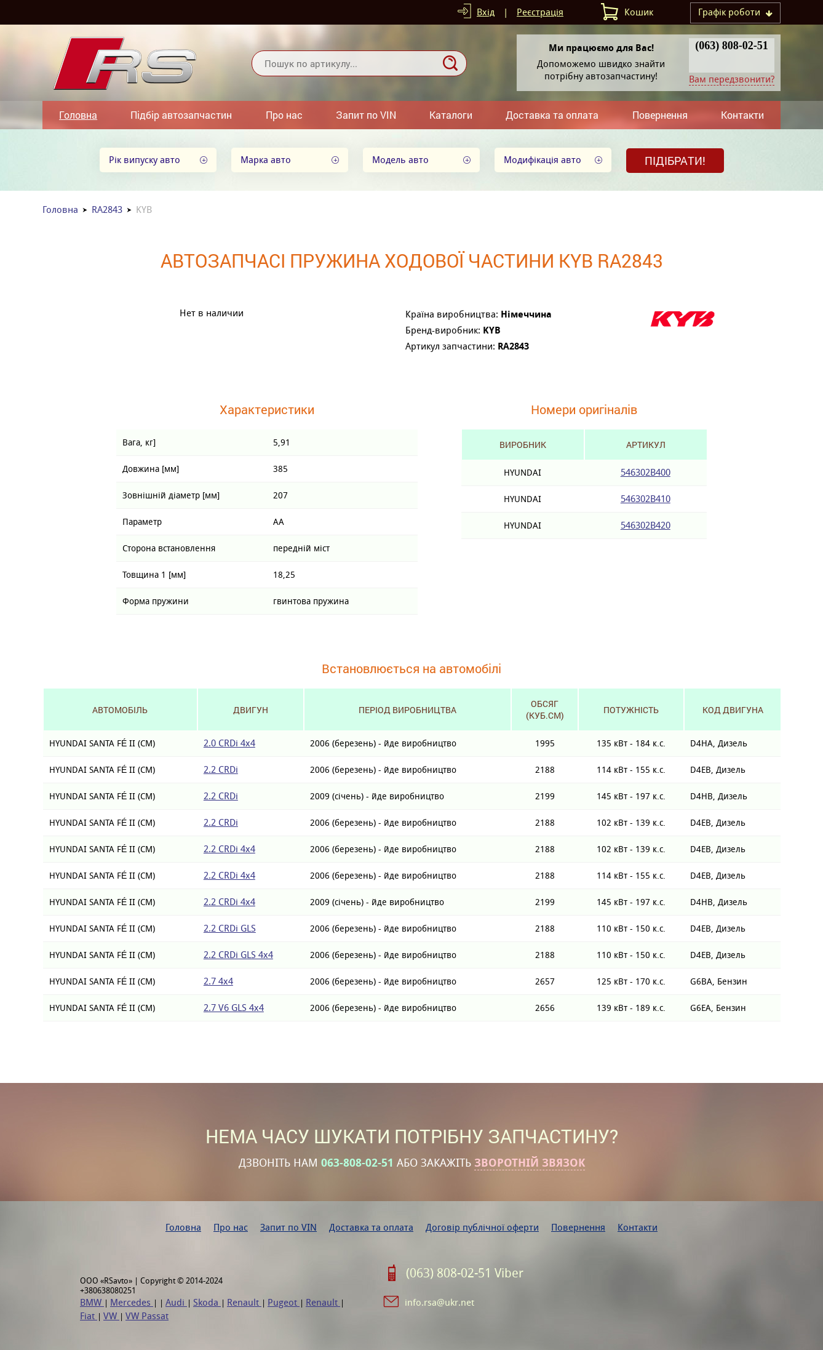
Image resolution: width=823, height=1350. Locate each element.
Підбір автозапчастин (181, 114)
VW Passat (147, 1316)
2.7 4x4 (218, 981)
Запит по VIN (366, 114)
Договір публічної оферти (482, 1227)
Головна (78, 114)
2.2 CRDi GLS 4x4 (238, 955)
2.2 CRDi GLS (230, 928)
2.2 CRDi (221, 769)
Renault (244, 1302)
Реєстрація (540, 12)
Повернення (660, 114)
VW (111, 1316)
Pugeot (284, 1302)
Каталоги (450, 114)
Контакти (742, 114)
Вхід (486, 12)
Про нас (284, 114)
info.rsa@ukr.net (439, 1302)
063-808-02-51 (357, 1163)
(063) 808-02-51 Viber (464, 1273)
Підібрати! (675, 160)
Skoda (207, 1302)
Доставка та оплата (552, 114)
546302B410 (645, 499)
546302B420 (645, 525)
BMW (92, 1302)
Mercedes (131, 1302)
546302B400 (645, 472)
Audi (176, 1302)
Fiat (88, 1316)
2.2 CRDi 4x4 (229, 849)
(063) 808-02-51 (731, 45)
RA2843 (107, 209)
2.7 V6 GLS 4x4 (234, 1007)
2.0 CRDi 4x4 (229, 743)
